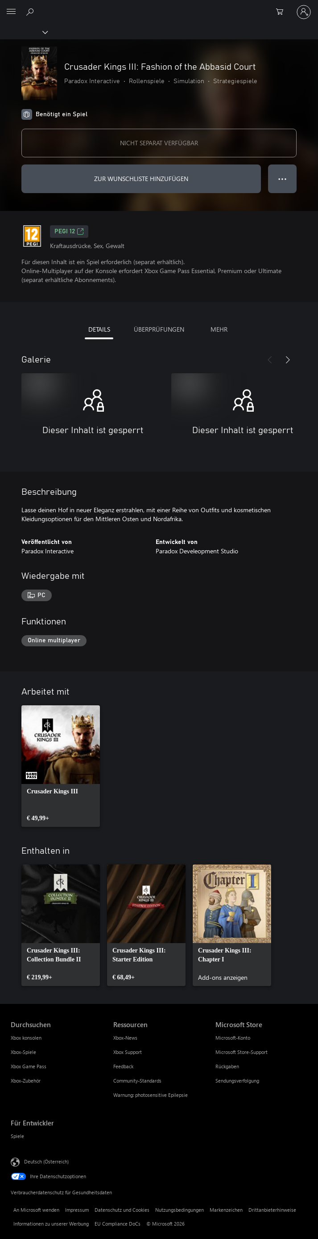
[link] (60, 766)
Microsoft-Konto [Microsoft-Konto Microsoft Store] (232, 1038)
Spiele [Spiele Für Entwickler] (17, 1136)
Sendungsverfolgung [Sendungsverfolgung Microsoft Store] (237, 1080)
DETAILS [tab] (99, 329)
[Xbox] (23, 31)
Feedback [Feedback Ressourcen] (123, 1066)
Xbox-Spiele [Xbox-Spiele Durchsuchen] (23, 1052)
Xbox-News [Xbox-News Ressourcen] (125, 1038)
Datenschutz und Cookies (122, 1210)
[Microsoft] (159, 6)
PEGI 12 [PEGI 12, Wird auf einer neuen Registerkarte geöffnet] (69, 231)
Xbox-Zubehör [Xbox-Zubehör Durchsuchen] (26, 1080)
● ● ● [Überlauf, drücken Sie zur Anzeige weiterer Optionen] (282, 178)
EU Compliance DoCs (117, 1223)
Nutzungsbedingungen (179, 1210)
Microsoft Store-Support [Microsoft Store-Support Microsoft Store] (241, 1052)
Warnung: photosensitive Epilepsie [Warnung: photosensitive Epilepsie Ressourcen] (150, 1095)
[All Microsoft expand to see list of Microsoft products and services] (11, 12)
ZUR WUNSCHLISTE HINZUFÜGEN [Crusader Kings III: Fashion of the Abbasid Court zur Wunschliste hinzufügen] (141, 178)
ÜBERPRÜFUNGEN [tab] (159, 329)
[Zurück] (270, 360)
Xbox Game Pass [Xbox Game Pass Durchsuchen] (28, 1066)
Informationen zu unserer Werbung (51, 1223)
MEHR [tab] (219, 329)
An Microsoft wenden (36, 1210)
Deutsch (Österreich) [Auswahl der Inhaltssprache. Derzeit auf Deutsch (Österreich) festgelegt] (46, 1161)
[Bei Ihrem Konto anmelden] (303, 12)
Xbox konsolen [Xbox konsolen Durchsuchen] (26, 1038)
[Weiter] (288, 360)
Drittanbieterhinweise (272, 1210)
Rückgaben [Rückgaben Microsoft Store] (227, 1066)
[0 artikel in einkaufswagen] (282, 12)
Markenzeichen (226, 1210)
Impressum (77, 1210)
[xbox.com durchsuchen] (31, 11)
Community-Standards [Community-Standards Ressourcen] (137, 1080)
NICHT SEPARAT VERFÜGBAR (159, 143)
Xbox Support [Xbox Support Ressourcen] (127, 1052)
